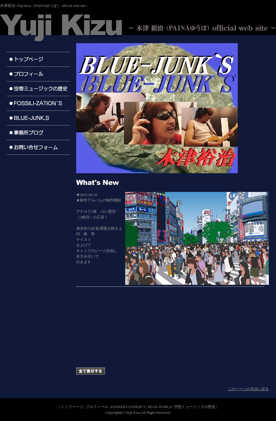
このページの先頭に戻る (248, 389)
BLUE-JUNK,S (160, 407)
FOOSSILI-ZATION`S (128, 407)
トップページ (72, 407)
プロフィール (97, 407)
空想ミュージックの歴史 (194, 407)
